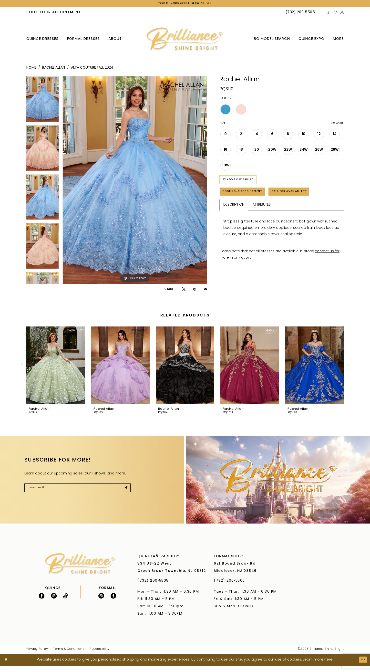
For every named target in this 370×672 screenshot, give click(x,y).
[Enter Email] (77, 496)
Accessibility (100, 655)
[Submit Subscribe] (124, 496)
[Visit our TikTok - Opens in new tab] (65, 602)
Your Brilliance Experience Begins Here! (185, 3)
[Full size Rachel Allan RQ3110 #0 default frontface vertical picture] (135, 181)
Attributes (262, 231)
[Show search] (327, 13)
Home (31, 69)
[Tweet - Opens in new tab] (184, 290)
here (328, 666)
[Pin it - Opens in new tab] (194, 290)
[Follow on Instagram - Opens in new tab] (54, 602)
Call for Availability (248, 217)
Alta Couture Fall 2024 (92, 69)
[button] (342, 13)
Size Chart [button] (334, 124)
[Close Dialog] (7, 666)
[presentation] (55, 371)
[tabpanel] (42, 101)
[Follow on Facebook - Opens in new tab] (42, 602)
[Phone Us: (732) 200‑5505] (301, 13)
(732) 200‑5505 (154, 587)
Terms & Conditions (68, 655)
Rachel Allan (53, 69)
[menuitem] (54, 13)
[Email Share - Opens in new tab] (205, 290)
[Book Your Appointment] (54, 13)
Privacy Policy (37, 655)
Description (233, 231)
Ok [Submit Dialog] (362, 666)
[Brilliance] (185, 40)
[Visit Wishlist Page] (335, 13)
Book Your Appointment (251, 200)
